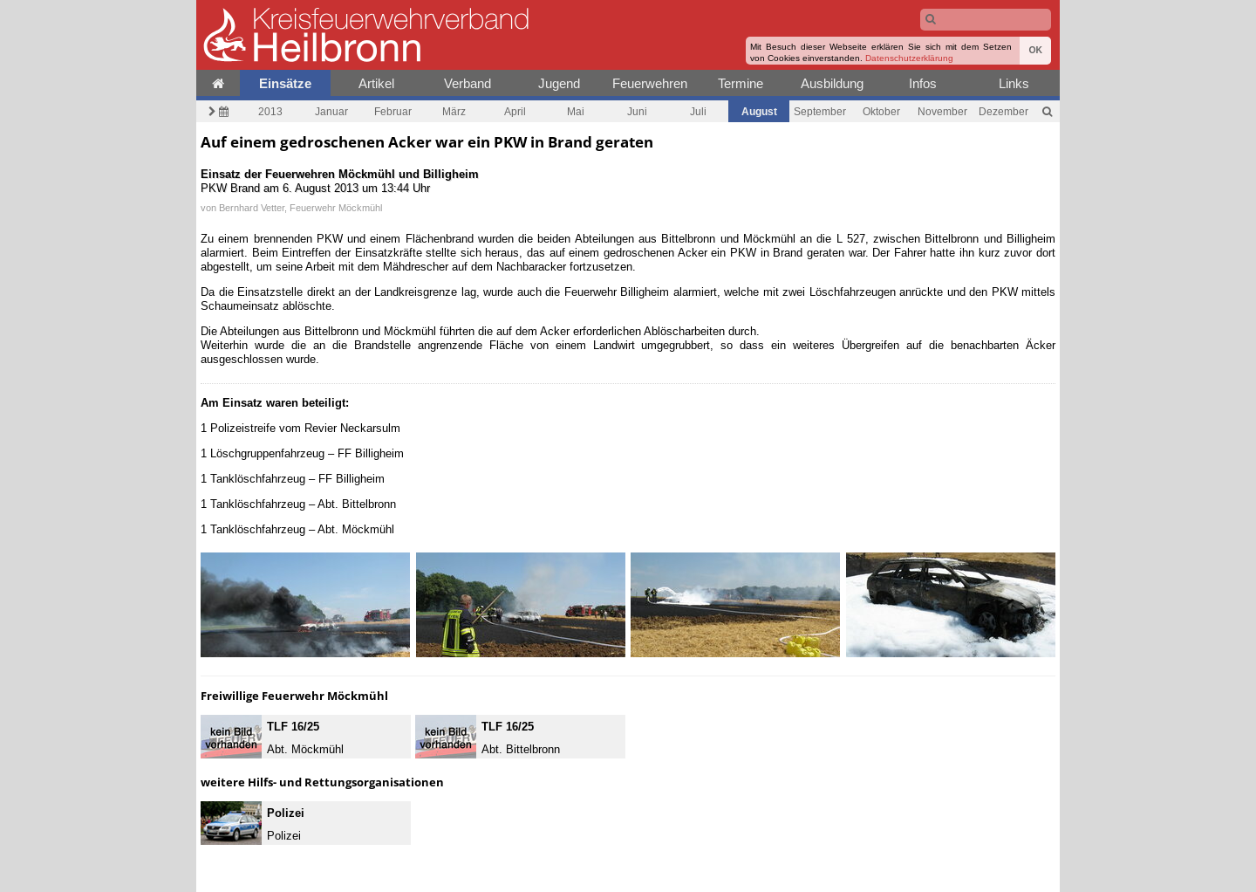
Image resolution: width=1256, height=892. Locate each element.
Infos (923, 83)
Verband (467, 83)
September (820, 111)
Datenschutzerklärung (909, 58)
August (759, 111)
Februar (393, 111)
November (942, 111)
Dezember (1003, 111)
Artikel (376, 83)
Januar (331, 111)
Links (1014, 83)
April (515, 111)
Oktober (881, 111)
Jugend (559, 83)
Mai (575, 111)
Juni (637, 111)
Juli (698, 111)
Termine (740, 83)
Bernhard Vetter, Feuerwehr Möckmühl (300, 208)
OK (1035, 50)
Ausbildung (832, 83)
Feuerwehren (649, 83)
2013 (270, 111)
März (454, 111)
